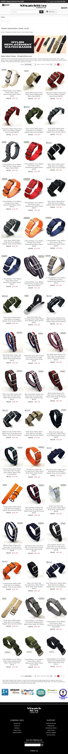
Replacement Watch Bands (13, 32)
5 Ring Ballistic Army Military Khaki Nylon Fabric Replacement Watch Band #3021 (56, 280)
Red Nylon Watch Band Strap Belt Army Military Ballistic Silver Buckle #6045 (56, 94)
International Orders (51, 728)
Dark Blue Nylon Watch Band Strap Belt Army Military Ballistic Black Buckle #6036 (56, 471)
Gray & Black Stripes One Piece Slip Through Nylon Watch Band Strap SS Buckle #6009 (56, 547)
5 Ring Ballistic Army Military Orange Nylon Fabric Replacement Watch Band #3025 (34, 243)
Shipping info (51, 725)
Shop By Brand (51, 735)
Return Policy (51, 730)
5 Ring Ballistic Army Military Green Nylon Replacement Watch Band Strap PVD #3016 (12, 661)
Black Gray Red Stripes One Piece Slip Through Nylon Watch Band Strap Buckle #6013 (12, 396)
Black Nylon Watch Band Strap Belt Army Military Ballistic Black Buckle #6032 (56, 203)
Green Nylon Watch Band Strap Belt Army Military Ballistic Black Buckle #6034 (34, 130)
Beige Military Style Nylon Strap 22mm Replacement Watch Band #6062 (34, 94)
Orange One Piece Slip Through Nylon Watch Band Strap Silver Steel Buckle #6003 (34, 472)
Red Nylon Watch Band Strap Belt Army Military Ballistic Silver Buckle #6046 (12, 130)
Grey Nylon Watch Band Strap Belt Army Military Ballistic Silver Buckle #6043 (12, 242)
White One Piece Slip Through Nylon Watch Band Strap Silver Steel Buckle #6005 (56, 508)
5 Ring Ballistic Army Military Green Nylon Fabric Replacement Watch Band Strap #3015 (34, 662)
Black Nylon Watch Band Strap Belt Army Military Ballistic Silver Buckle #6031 (56, 166)
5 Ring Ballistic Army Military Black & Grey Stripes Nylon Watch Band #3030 (12, 166)
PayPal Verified (17, 732)
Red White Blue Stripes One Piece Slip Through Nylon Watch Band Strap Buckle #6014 (56, 357)
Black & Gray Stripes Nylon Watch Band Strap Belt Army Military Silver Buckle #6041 (12, 433)
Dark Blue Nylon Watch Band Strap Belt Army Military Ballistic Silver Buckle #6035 (56, 585)
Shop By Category (51, 732)
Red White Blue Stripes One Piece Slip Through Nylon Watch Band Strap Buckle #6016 (12, 357)
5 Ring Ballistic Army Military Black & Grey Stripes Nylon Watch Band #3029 (34, 283)
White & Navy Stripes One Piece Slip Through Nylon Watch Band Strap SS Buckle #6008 (12, 547)
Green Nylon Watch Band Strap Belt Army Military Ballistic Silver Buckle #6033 (11, 319)
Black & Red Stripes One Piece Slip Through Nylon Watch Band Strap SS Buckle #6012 (56, 395)
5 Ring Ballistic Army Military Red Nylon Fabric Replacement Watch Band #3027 (34, 205)
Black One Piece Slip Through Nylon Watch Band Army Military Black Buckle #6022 (56, 434)
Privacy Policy (17, 730)
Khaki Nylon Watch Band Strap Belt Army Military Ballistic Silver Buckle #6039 (12, 622)
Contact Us (17, 725)
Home (2, 32)
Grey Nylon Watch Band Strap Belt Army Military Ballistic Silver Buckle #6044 (56, 130)
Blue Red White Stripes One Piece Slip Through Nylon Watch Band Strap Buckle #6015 (34, 396)
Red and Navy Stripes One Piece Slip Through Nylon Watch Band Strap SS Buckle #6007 (34, 510)
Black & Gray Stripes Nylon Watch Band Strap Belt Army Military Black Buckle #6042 (56, 319)
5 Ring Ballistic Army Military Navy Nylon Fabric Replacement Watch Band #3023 (12, 281)
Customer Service (51, 723)
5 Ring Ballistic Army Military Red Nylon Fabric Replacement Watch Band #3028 (34, 166)
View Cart (51, 11)
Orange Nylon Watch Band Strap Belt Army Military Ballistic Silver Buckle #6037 (12, 585)
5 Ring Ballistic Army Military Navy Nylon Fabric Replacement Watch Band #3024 (56, 243)
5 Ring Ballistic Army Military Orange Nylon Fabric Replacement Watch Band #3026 (12, 204)
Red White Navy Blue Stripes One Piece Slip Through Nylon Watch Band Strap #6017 (34, 358)
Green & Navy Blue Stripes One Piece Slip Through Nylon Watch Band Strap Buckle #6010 (12, 471)
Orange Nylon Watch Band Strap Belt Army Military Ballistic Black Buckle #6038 (11, 508)
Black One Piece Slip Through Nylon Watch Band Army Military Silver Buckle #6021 (34, 319)
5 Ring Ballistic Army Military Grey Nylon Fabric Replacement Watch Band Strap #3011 (56, 624)
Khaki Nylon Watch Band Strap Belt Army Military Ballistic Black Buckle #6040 (34, 433)
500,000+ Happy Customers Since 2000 (12, 1)
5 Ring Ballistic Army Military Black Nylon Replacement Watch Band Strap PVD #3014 (56, 661)
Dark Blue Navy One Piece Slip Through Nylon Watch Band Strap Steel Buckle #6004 (34, 548)
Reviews (17, 728)
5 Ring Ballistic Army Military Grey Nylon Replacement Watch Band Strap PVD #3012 (34, 622)
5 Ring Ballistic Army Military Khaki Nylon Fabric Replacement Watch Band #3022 (12, 93)
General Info (17, 723)
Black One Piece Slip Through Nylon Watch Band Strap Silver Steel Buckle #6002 (34, 585)
